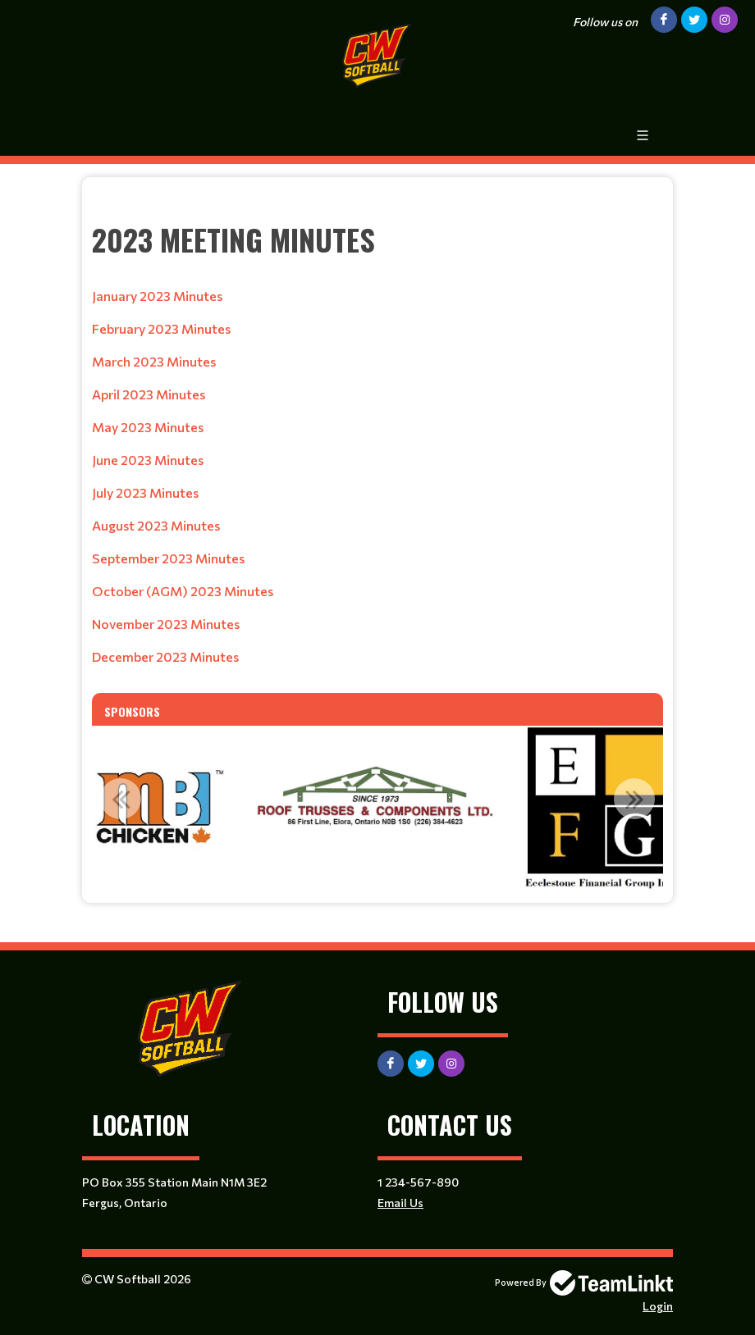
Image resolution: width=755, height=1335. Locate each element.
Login (658, 1306)
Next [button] (634, 798)
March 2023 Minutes (154, 361)
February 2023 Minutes (161, 328)
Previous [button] (120, 798)
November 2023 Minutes (166, 623)
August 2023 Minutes (156, 525)
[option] (155, 808)
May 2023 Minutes (148, 427)
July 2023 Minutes (145, 492)
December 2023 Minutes (165, 656)
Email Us (400, 1203)
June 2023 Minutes (148, 459)
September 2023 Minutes (168, 558)
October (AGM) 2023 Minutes (182, 591)
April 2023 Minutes (148, 394)
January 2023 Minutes (157, 295)
